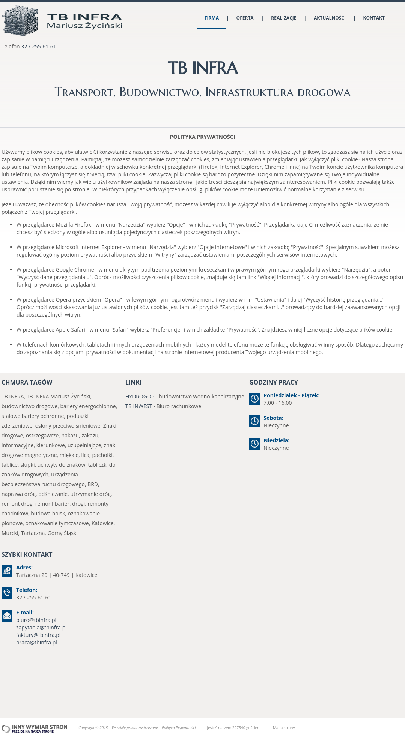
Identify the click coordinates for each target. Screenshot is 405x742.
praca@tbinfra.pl (36, 642)
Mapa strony (284, 727)
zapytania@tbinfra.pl (41, 627)
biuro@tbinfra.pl (36, 619)
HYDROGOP (139, 396)
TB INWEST (138, 406)
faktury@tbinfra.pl (38, 634)
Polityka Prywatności (179, 727)
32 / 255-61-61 (38, 46)
